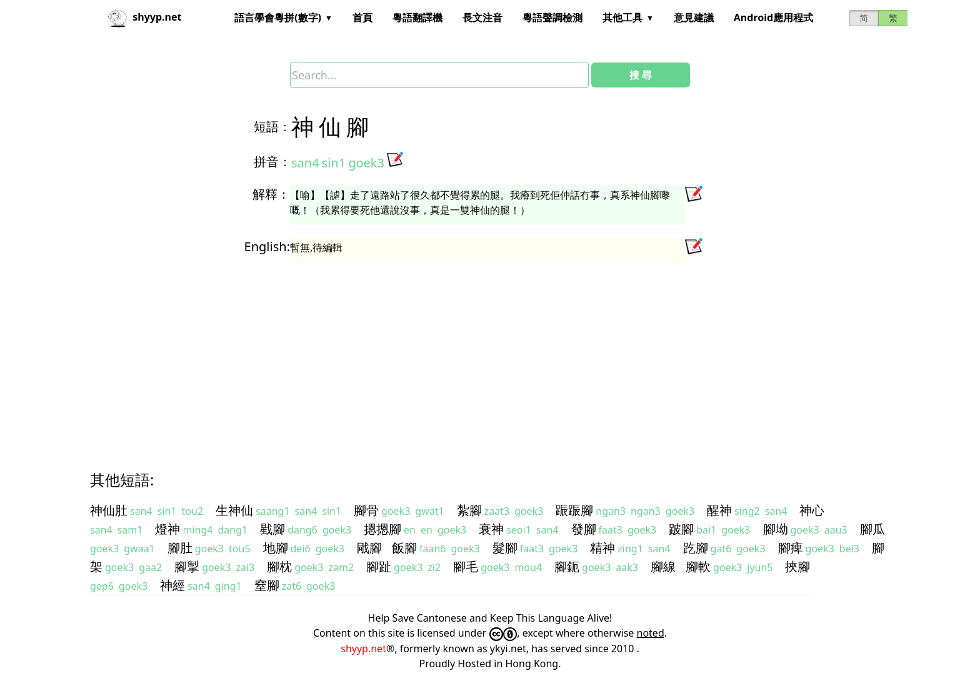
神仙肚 (109, 510)
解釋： (271, 194)
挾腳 (797, 566)
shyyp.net (363, 648)
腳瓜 (872, 528)
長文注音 (482, 17)
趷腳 (695, 547)
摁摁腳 (382, 528)
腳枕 (279, 566)
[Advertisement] (467, 354)
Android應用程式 (773, 17)
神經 (172, 585)
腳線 (663, 566)
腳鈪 (566, 566)
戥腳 (272, 528)
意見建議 (694, 17)
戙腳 (369, 547)
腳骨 (366, 510)
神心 (811, 510)
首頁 (362, 17)
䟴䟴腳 (574, 510)
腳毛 (465, 566)
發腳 (583, 528)
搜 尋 (640, 75)
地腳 (275, 547)
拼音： (272, 161)
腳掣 (186, 566)
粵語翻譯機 (417, 17)
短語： (272, 126)
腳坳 (775, 528)
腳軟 (698, 566)
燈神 (167, 528)
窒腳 (266, 585)
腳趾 (378, 566)
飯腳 (404, 547)
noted (650, 633)
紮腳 (469, 510)
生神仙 (234, 510)
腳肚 (180, 547)
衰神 (491, 528)
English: (267, 246)
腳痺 (790, 547)
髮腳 (505, 547)
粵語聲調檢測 (552, 17)
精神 (602, 547)
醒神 (719, 510)
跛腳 (681, 528)
